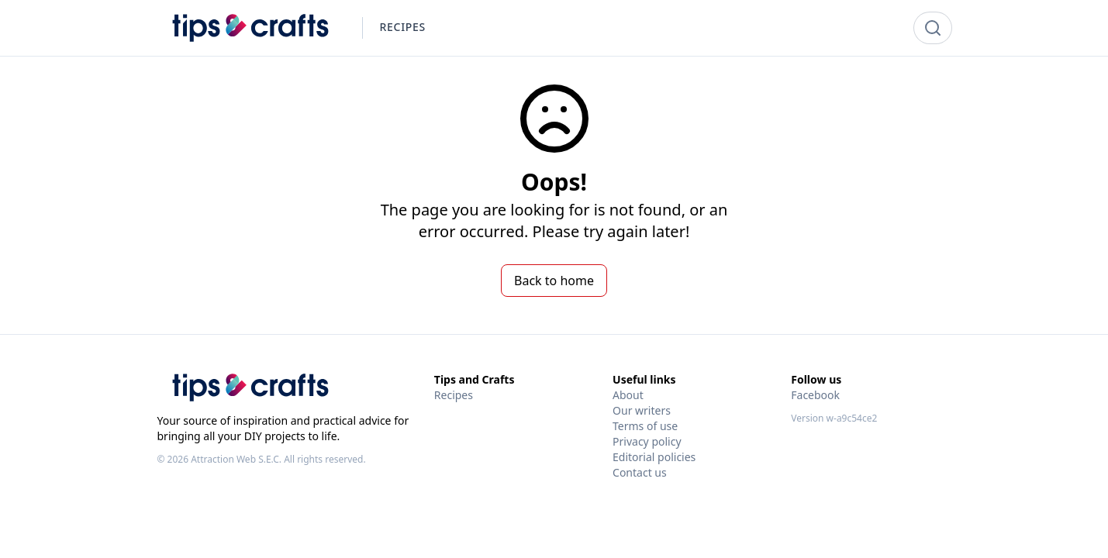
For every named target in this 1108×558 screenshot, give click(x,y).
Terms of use (645, 425)
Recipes (453, 395)
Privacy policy (647, 441)
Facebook (815, 395)
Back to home (554, 280)
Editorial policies (654, 457)
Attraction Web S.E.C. (236, 459)
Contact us (640, 472)
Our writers (642, 410)
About (628, 395)
